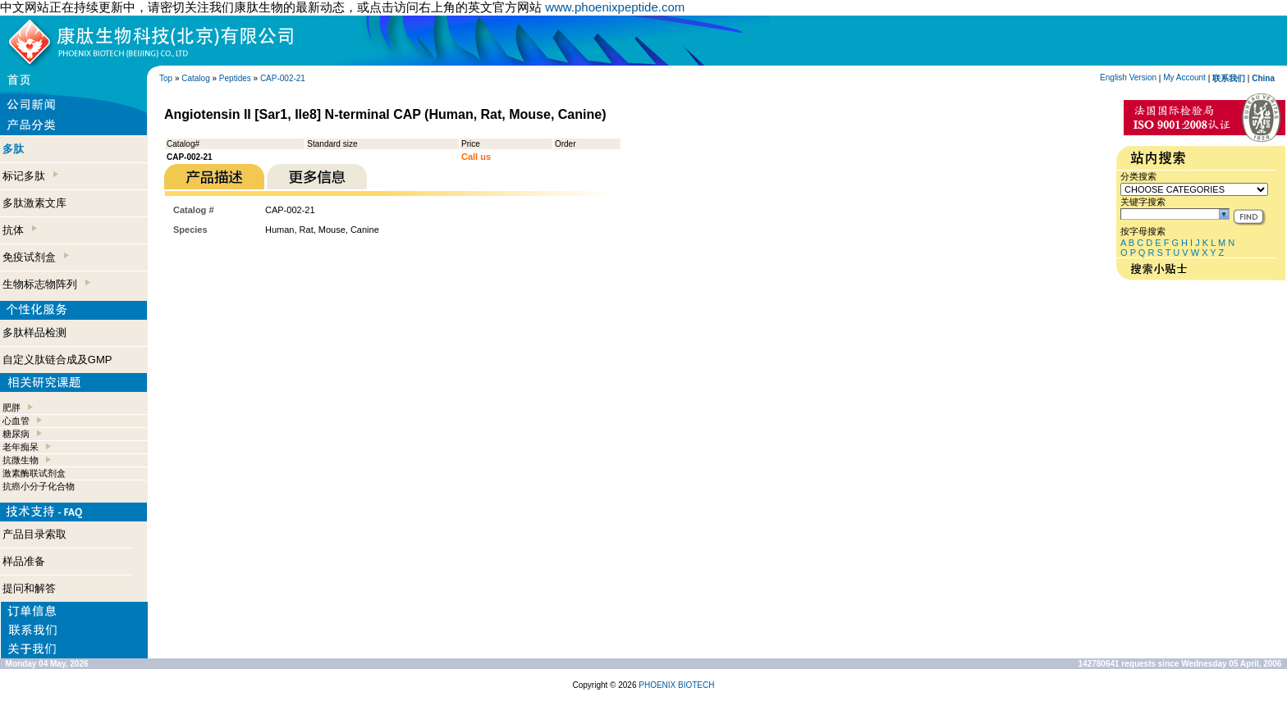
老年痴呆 (20, 447)
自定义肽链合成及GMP (57, 359)
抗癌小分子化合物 (38, 486)
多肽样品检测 (34, 332)
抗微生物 (20, 460)
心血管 (16, 421)
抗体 (19, 230)
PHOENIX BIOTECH (676, 685)
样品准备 (23, 561)
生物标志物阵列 (46, 284)
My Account (1184, 77)
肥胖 (11, 407)
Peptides (235, 78)
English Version (1128, 77)
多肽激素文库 (34, 203)
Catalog (195, 78)
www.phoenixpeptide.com (615, 7)
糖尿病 (16, 434)
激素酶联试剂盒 (34, 473)
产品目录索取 (34, 534)
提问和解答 (29, 588)
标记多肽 (30, 176)
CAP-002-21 (282, 78)
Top (165, 78)
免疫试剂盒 (35, 257)
